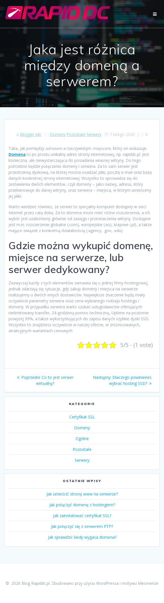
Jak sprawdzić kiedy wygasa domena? (82, 537)
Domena (17, 154)
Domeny (58, 134)
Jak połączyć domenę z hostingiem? (82, 504)
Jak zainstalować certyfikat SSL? (82, 515)
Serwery (94, 134)
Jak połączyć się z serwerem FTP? (82, 526)
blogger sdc (30, 134)
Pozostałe (76, 134)
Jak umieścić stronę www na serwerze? (82, 494)
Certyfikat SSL (82, 417)
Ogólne (82, 438)
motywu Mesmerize (140, 583)
